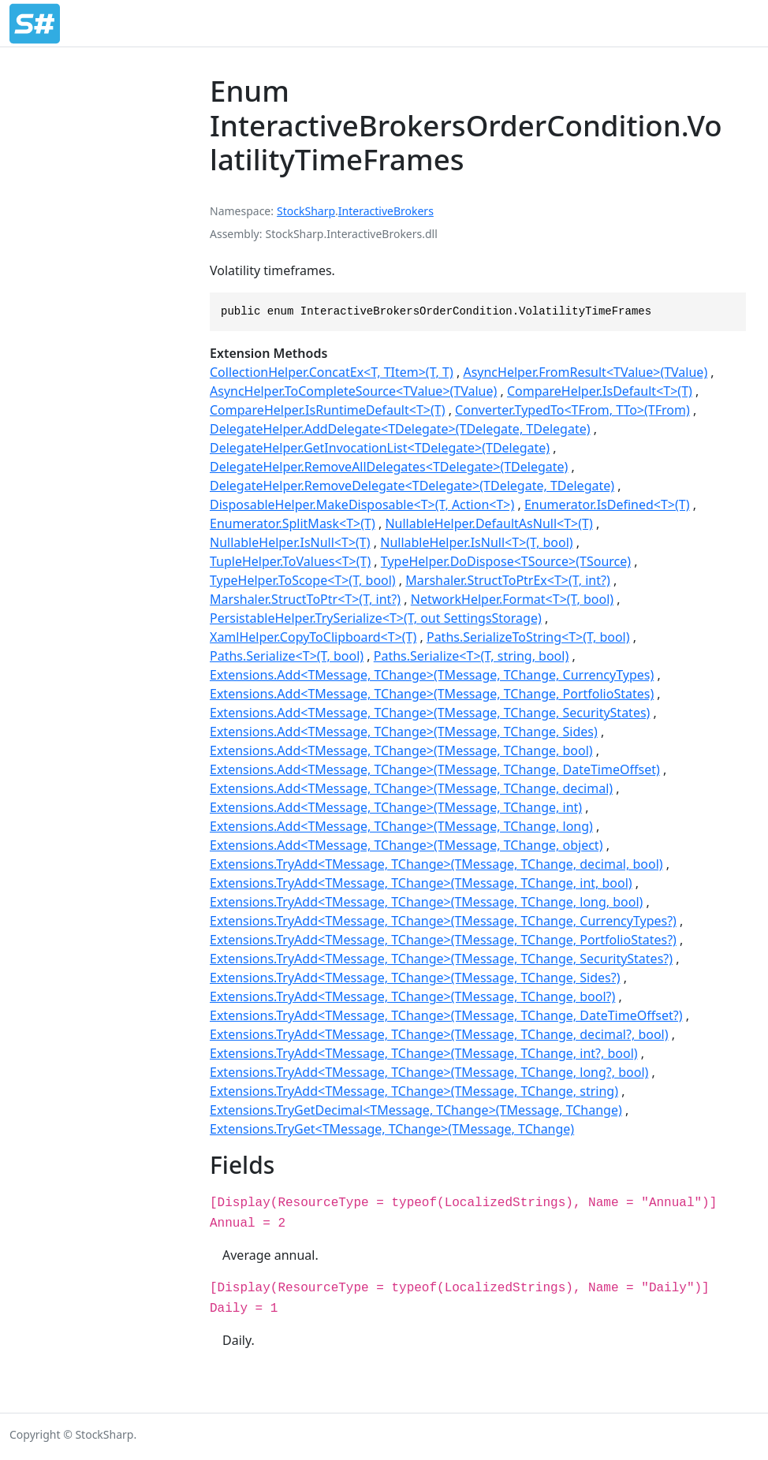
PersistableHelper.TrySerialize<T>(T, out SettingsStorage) (376, 618)
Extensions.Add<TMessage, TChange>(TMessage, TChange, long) (401, 826)
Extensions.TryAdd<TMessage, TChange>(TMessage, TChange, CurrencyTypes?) (443, 920)
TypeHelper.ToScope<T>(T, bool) (303, 580)
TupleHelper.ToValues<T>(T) (290, 561)
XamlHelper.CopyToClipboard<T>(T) (313, 637)
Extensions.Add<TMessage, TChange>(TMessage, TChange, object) (406, 845)
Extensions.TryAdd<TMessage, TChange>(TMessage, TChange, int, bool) (421, 883)
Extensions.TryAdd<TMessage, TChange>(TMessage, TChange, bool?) (412, 996)
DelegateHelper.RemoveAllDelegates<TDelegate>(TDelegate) (389, 466)
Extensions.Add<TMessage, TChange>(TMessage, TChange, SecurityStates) (430, 712)
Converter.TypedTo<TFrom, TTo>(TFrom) (572, 410)
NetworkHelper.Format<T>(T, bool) (512, 599)
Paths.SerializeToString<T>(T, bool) (528, 637)
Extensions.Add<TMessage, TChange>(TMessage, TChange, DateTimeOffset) (435, 769)
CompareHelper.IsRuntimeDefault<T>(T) (327, 410)
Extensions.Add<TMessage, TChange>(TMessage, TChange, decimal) (411, 788)
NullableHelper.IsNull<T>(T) (290, 542)
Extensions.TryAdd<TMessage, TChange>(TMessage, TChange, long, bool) (426, 902)
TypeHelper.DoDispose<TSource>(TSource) (506, 561)
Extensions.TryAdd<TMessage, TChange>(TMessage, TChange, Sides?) (415, 977)
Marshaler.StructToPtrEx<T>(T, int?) (507, 580)
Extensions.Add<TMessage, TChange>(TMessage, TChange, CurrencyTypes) (432, 674)
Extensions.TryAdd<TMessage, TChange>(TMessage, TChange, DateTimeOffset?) (446, 1015)
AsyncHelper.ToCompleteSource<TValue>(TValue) (353, 391)
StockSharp (306, 210)
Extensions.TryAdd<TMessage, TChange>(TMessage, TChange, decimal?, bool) (439, 1034)
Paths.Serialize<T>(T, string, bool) (471, 656)
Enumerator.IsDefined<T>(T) (607, 504)
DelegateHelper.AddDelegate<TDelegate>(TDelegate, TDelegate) (400, 429)
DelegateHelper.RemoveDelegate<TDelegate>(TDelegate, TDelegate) (412, 485)
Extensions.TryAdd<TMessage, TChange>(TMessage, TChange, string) (414, 1091)
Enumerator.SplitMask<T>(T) (292, 523)
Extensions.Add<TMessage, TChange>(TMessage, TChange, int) (396, 807)
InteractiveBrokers (386, 210)
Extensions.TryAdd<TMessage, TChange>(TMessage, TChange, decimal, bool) (436, 864)
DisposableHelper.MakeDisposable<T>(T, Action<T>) (362, 504)
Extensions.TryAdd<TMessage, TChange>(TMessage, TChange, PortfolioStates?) (443, 939)
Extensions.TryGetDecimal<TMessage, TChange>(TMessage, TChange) (416, 1110)
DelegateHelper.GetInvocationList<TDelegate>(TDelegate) (380, 447)
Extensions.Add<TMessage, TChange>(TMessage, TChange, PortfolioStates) (432, 693)
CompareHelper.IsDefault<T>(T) (599, 391)
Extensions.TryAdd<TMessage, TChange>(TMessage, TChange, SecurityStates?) (441, 958)
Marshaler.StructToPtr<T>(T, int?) (305, 599)
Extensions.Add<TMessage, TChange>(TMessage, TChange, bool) (401, 750)
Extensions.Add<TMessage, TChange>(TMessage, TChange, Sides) (404, 731)
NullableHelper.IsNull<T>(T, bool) (476, 542)
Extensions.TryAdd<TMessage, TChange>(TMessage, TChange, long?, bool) (429, 1072)
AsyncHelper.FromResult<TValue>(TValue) (585, 372)
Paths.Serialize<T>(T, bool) (286, 656)
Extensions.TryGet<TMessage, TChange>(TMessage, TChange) (392, 1129)
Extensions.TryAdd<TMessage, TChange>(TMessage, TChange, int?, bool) (424, 1053)
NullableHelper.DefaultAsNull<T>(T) (488, 523)
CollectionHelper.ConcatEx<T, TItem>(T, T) (331, 372)
